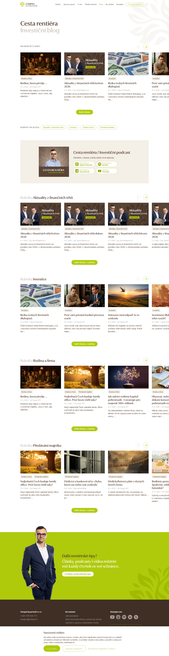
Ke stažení (110, 4)
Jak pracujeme (69, 4)
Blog (101, 4)
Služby (58, 4)
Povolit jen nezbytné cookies (101, 648)
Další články (84, 112)
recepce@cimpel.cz (29, 619)
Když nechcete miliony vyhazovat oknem (83, 619)
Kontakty (120, 4)
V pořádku (52, 648)
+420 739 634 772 (28, 616)
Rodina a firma (88, 127)
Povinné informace (28, 644)
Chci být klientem (135, 4)
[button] (138, 47)
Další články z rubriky (84, 262)
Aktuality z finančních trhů (53, 127)
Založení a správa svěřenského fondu (82, 623)
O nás (80, 4)
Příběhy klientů (91, 4)
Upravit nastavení (74, 648)
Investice (73, 127)
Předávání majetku (107, 127)
